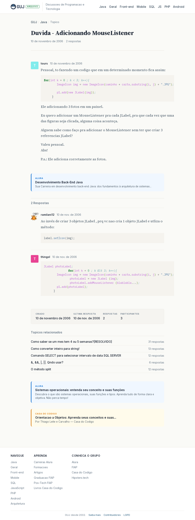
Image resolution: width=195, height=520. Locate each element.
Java (102, 7)
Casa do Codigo (82, 472)
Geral (113, 7)
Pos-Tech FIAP (43, 482)
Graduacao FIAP (44, 477)
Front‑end (127, 7)
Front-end (17, 472)
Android (178, 7)
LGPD (127, 515)
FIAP (74, 467)
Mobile (141, 7)
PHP (167, 7)
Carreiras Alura (43, 462)
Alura (75, 462)
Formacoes (41, 467)
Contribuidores (112, 515)
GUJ (34, 22)
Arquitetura (18, 503)
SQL (152, 7)
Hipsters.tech (80, 477)
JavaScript (17, 488)
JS (159, 7)
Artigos (38, 472)
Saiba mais (95, 515)
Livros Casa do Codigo (48, 488)
